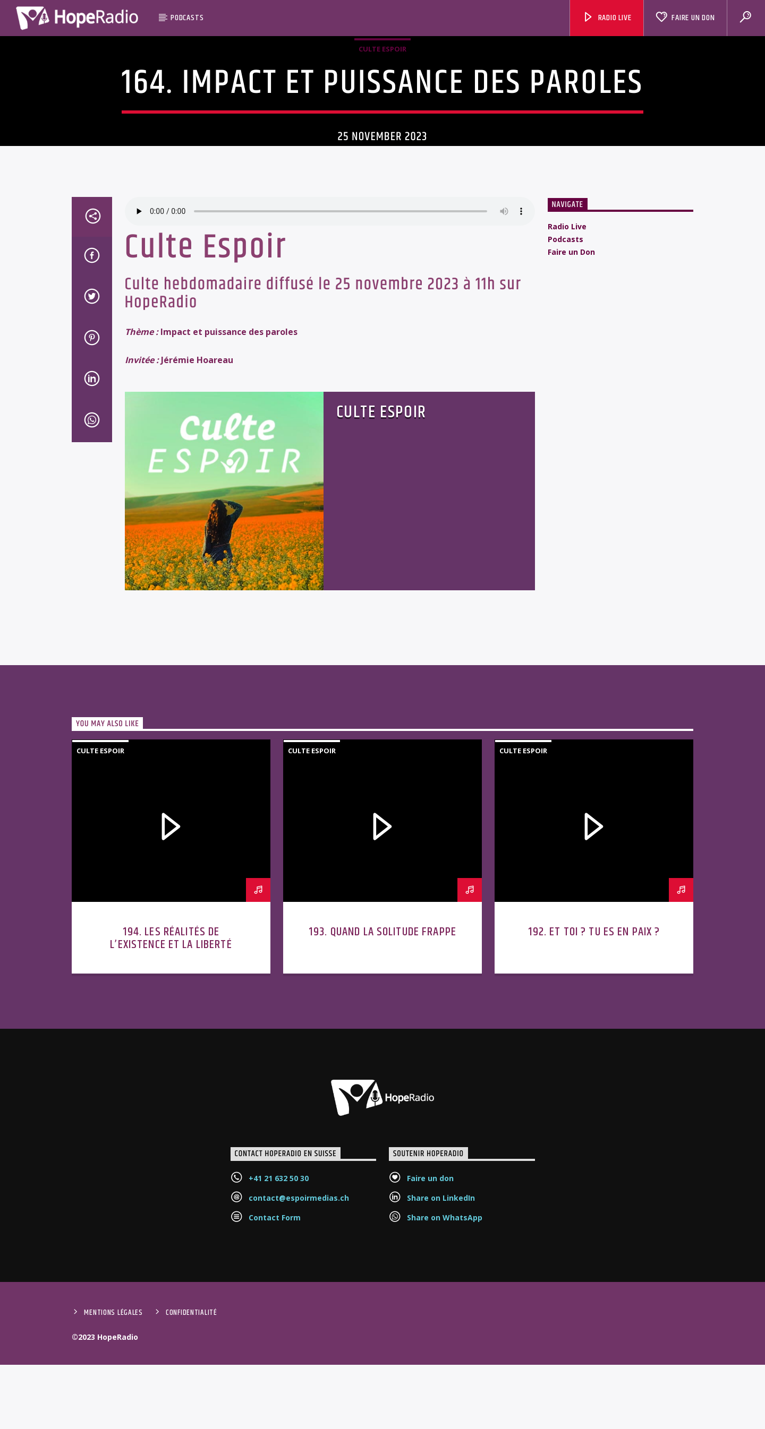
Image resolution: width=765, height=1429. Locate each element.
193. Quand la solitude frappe (382, 1060)
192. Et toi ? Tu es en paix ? (594, 1060)
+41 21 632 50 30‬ (279, 1306)
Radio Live (607, 17)
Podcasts (187, 17)
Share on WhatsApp (444, 1345)
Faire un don (430, 1306)
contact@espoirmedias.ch (299, 1326)
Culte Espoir (382, 105)
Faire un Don (685, 17)
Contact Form (275, 1345)
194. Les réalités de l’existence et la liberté (171, 1066)
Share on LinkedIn (441, 1326)
